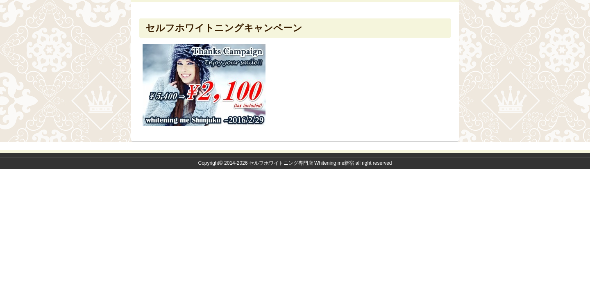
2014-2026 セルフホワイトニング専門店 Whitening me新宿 (289, 163)
